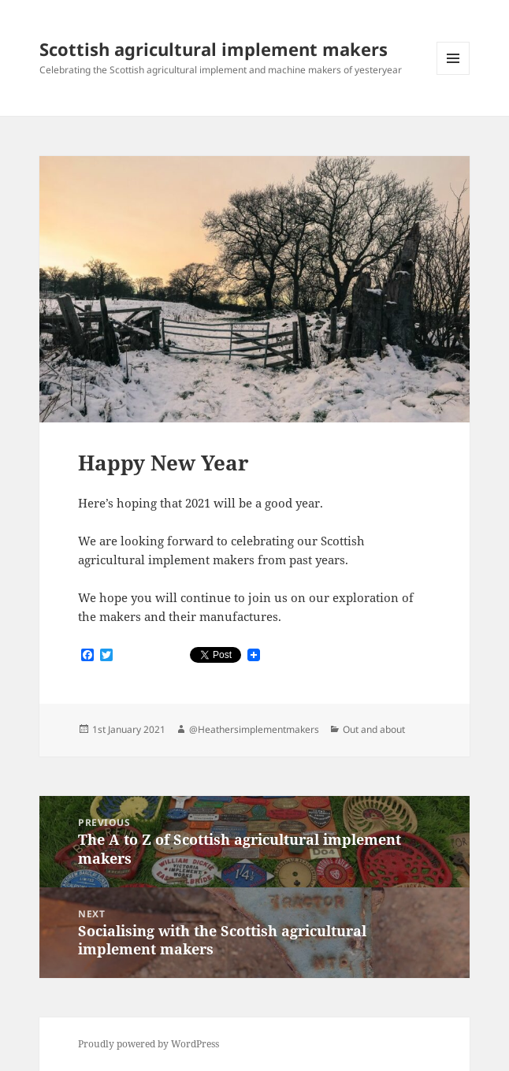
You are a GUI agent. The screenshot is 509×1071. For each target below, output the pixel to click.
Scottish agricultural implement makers (213, 49)
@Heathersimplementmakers (254, 729)
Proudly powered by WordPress (148, 1044)
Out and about (374, 729)
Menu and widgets (453, 74)
